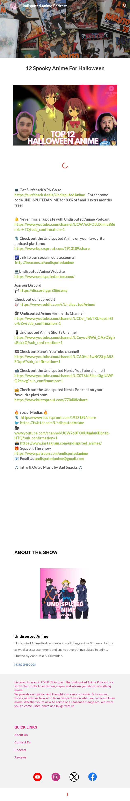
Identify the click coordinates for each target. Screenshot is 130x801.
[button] (5, 5)
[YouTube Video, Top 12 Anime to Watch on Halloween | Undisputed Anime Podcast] (65, 510)
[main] (65, 69)
